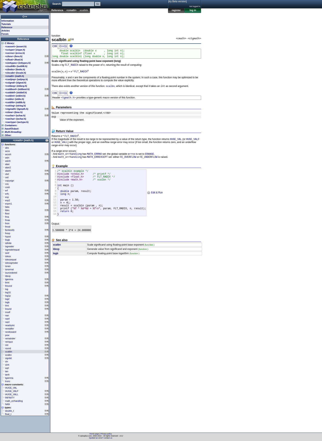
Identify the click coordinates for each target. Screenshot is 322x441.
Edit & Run (155, 203)
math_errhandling (70, 159)
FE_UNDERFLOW (148, 163)
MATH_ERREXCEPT (97, 163)
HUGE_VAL (176, 143)
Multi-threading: (13, 132)
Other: (8, 135)
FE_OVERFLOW (128, 163)
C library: (10, 43)
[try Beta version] (177, 1)
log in (193, 10)
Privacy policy (106, 434)
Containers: (11, 125)
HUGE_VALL (61, 147)
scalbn (110, 88)
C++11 (63, 46)
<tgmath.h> (68, 100)
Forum (4, 34)
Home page (94, 434)
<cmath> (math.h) (23, 140)
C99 (54, 46)
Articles (5, 30)
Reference (57, 10)
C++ (25, 16)
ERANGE (149, 159)
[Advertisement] (126, 22)
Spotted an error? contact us (100, 438)
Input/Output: (12, 128)
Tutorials (6, 24)
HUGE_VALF (192, 143)
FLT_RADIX (71, 67)
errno (131, 159)
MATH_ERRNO (94, 159)
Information (7, 21)
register (176, 10)
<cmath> (71, 10)
